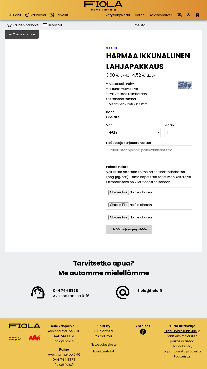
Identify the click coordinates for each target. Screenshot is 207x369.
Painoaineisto (117, 166)
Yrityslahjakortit (118, 15)
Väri (109, 125)
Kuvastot (52, 25)
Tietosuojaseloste (103, 345)
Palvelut (59, 14)
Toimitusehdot (103, 351)
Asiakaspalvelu (161, 15)
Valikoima (35, 14)
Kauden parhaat (23, 25)
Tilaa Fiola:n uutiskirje (180, 331)
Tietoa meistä (139, 16)
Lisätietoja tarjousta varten (128, 142)
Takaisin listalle (24, 34)
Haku (14, 14)
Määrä (170, 125)
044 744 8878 (65, 290)
